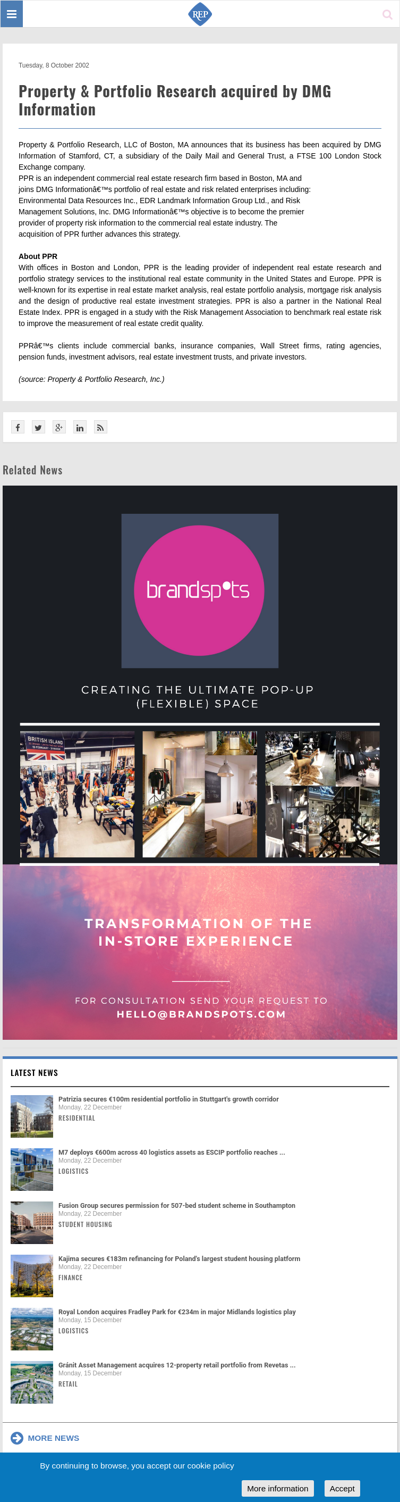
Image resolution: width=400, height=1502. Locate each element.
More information (277, 1488)
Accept (342, 1488)
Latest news (34, 1072)
